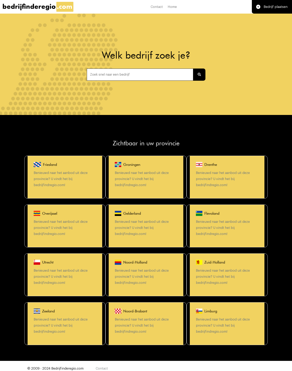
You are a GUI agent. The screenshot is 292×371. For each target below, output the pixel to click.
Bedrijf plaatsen (271, 7)
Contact (156, 7)
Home (171, 7)
